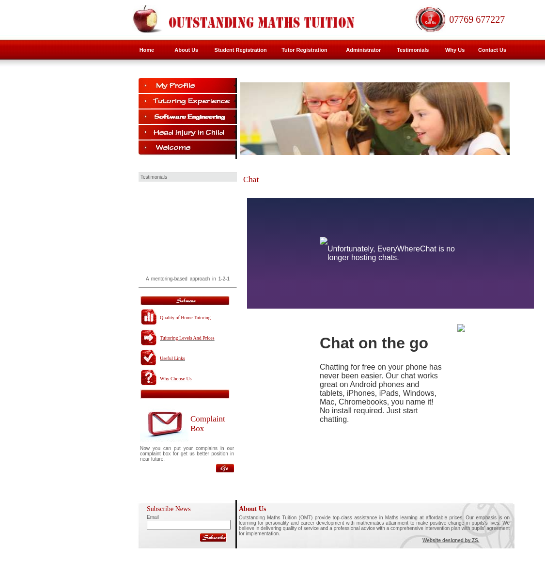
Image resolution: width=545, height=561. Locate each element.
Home (147, 50)
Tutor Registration (304, 50)
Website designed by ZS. (451, 540)
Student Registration (241, 50)
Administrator (363, 50)
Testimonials (413, 50)
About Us (186, 50)
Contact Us (492, 50)
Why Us (455, 50)
